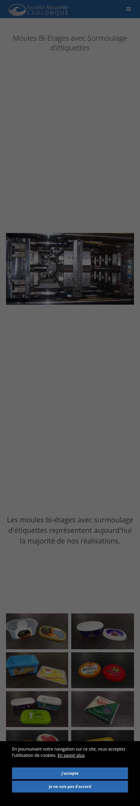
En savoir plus (71, 755)
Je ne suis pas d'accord (70, 786)
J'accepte (70, 773)
